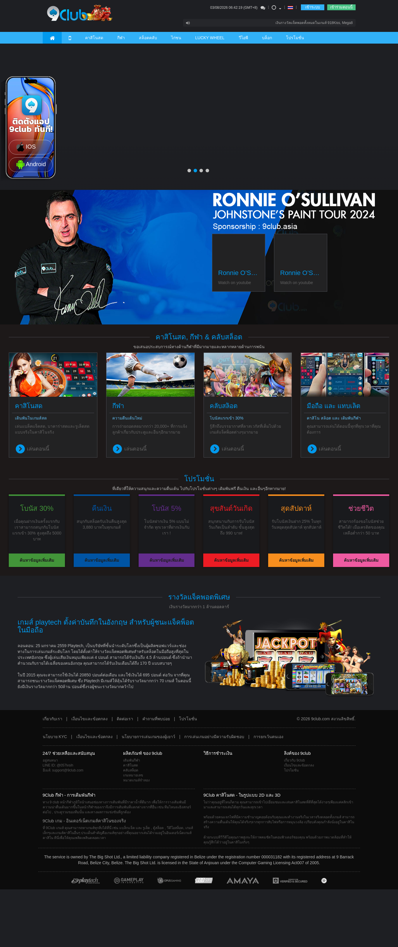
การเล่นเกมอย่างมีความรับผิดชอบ (214, 736)
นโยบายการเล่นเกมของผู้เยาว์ (148, 736)
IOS (25, 147)
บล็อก (267, 37)
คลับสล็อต (130, 770)
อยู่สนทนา (50, 760)
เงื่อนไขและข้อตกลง (89, 718)
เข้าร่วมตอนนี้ (341, 7)
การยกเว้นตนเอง (268, 736)
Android (30, 164)
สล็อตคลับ (148, 37)
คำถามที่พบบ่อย (156, 718)
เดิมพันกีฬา (131, 760)
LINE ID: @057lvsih (58, 765)
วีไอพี (243, 37)
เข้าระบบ (312, 7)
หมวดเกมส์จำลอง (136, 780)
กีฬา (121, 37)
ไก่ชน (176, 37)
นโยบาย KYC (55, 736)
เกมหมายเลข (133, 775)
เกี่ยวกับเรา (52, 718)
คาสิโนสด (94, 37)
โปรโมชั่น (295, 37)
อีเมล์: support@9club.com (63, 770)
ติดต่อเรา (125, 718)
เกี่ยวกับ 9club (294, 760)
